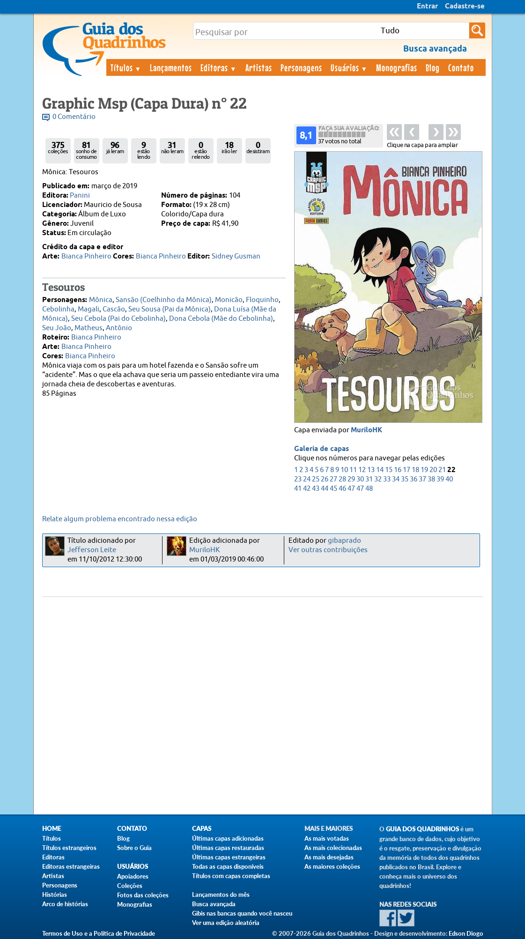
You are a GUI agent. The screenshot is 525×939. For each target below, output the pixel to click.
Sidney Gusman (236, 256)
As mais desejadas (329, 857)
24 (307, 479)
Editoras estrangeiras (71, 866)
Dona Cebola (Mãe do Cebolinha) (221, 318)
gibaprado (344, 540)
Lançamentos (171, 67)
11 (353, 470)
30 (360, 479)
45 (333, 488)
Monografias (396, 67)
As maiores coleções (332, 866)
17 (406, 470)
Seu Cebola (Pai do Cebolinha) (118, 318)
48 (369, 488)
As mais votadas (326, 838)
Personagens (301, 67)
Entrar (427, 6)
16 (397, 470)
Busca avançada (214, 904)
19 (424, 470)
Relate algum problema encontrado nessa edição (119, 519)
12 (362, 470)
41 (298, 488)
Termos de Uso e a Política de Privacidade (98, 933)
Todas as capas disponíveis (228, 866)
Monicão (229, 300)
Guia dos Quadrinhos (422, 829)
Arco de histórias (65, 904)
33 (387, 479)
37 (422, 479)
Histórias (54, 894)
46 (342, 488)
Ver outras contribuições (328, 550)
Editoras (218, 67)
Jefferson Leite (91, 550)
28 (342, 479)
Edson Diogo (466, 933)
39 (440, 479)
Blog (433, 67)
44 (324, 488)
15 (388, 470)
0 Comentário (74, 116)
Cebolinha (58, 309)
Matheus (88, 328)
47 (351, 488)
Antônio (119, 328)
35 (404, 479)
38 (431, 479)
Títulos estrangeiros (69, 847)
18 (415, 470)
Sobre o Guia (134, 847)
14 (380, 470)
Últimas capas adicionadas (228, 838)
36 (413, 479)
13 (371, 470)
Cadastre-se (465, 6)
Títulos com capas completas (231, 876)
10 (344, 470)
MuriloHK (366, 430)
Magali (88, 309)
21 (442, 470)
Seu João (56, 328)
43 (315, 488)
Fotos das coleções (143, 895)
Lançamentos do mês (221, 894)
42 (307, 488)
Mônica (100, 300)
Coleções (129, 885)
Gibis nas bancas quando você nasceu (242, 913)
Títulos (126, 67)
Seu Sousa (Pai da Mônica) (169, 309)
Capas (201, 828)
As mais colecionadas (333, 847)
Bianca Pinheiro (86, 256)
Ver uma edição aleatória (225, 922)
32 (378, 479)
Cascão (114, 309)
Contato (461, 67)
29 (351, 479)
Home (51, 828)
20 (433, 470)
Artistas (258, 67)
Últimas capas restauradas (228, 847)
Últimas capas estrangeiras (229, 857)
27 (333, 479)
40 (449, 479)
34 (395, 479)
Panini (80, 195)
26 (324, 479)
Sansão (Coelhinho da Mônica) (164, 300)
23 (298, 479)
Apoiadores (132, 876)
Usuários (349, 67)
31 (369, 479)
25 (315, 479)
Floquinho (262, 300)
